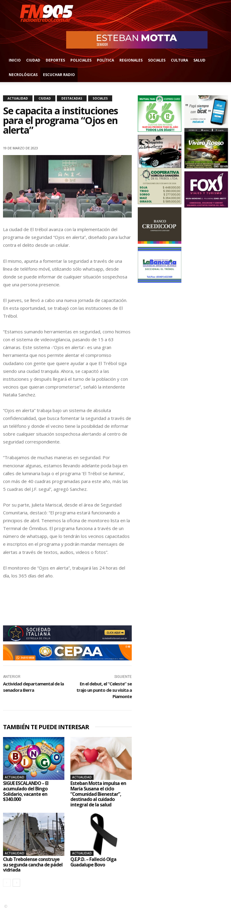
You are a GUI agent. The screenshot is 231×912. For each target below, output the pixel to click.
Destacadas (72, 98)
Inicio (15, 60)
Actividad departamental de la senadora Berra (33, 687)
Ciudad (33, 60)
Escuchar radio (59, 74)
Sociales (156, 60)
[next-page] (16, 883)
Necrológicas (23, 74)
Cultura (179, 60)
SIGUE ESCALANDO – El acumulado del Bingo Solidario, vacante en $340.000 (26, 791)
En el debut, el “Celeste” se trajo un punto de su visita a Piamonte (104, 690)
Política (105, 60)
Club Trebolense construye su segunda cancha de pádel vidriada (33, 864)
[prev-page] (7, 883)
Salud (199, 60)
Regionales (131, 60)
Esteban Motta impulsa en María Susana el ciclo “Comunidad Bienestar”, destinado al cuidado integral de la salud (98, 794)
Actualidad (17, 98)
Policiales (80, 60)
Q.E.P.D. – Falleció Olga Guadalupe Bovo (93, 862)
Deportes (55, 60)
